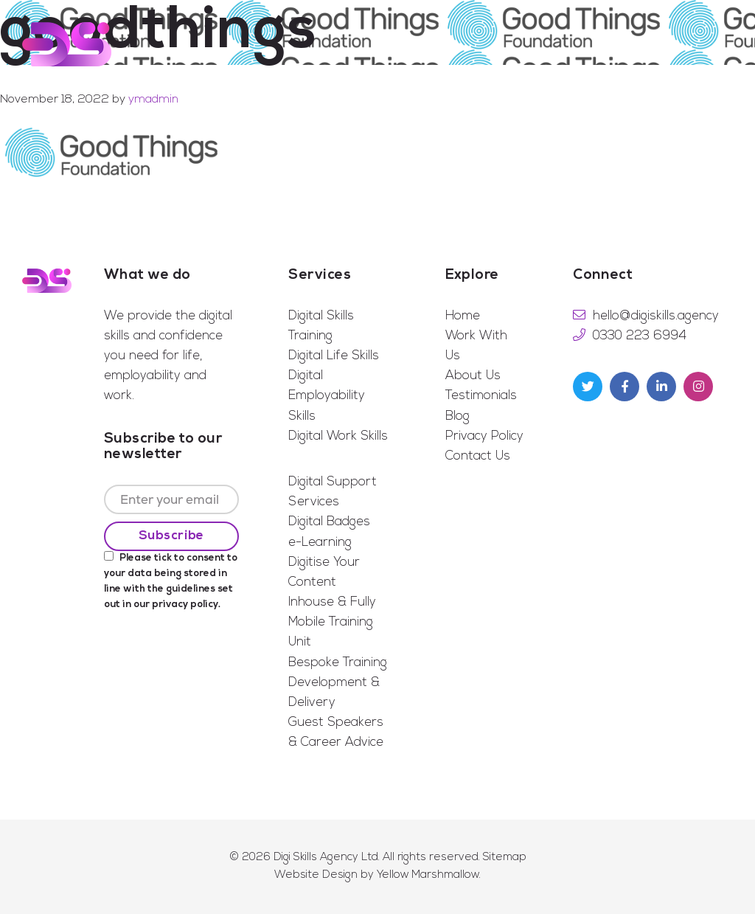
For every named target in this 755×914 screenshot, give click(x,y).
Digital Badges (329, 522)
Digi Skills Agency (66, 44)
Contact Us (477, 456)
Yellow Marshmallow (428, 875)
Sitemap (504, 857)
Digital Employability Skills (326, 396)
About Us (473, 376)
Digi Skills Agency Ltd (326, 857)
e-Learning (320, 542)
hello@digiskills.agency (656, 316)
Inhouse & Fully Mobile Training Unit (332, 622)
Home (462, 316)
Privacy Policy (484, 436)
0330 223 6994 (639, 336)
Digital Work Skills (338, 436)
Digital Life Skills (333, 356)
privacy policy (185, 604)
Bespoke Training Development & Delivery (337, 683)
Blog (457, 416)
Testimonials (481, 396)
